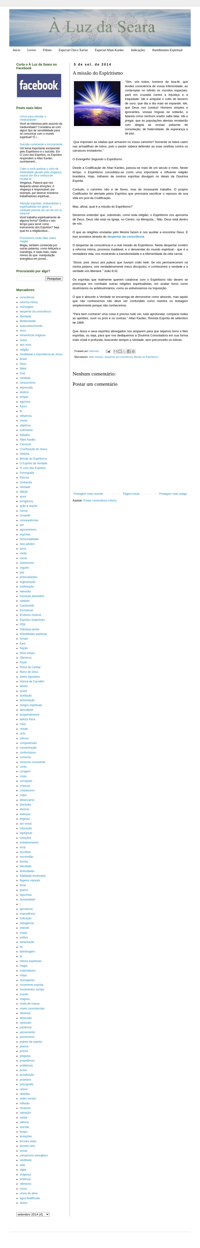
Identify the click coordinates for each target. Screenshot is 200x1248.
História (24, 453)
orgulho (24, 567)
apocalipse (26, 709)
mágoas (25, 999)
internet (24, 927)
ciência (24, 738)
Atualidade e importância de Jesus (41, 354)
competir (25, 515)
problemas (26, 1065)
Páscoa (24, 477)
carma (23, 510)
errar (23, 847)
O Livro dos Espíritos (33, 468)
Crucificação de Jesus (33, 449)
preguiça (25, 1056)
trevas (23, 1150)
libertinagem (27, 951)
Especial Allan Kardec (109, 50)
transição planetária (32, 596)
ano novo (25, 344)
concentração (28, 747)
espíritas (25, 534)
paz (22, 572)
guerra (24, 890)
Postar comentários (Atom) (100, 500)
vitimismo (25, 1183)
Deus (23, 363)
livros (23, 548)
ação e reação (28, 506)
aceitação (26, 695)
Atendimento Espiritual (167, 50)
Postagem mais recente (88, 493)
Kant (23, 643)
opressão (25, 1022)
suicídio (24, 1127)
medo (23, 553)
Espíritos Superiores (32, 619)
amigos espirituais (31, 705)
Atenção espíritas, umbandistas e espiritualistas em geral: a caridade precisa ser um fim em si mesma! (40, 208)
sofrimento (26, 430)
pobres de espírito (31, 1041)
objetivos (25, 425)
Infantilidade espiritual (33, 634)
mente (23, 420)
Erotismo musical (30, 615)
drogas (24, 396)
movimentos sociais (32, 989)
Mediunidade (28, 321)
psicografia (26, 1084)
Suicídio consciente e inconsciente (41, 144)
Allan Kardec (96, 356)
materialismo (28, 970)
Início (16, 50)
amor (23, 496)
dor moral (26, 823)
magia (23, 965)
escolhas (25, 852)
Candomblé (27, 605)
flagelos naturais (30, 880)
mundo (24, 994)
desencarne (27, 800)
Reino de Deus (29, 672)
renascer (25, 1108)
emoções (25, 838)
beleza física (27, 719)
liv (21, 956)
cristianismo (27, 790)
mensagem (26, 307)
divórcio (24, 809)
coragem (25, 771)
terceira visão (28, 1141)
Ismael (24, 638)
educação (26, 828)
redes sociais (28, 1098)
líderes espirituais (30, 961)
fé (21, 411)
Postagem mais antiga (173, 493)
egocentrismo (28, 529)
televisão (25, 591)
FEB (22, 624)
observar (25, 1013)
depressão (26, 387)
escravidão (26, 856)
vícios (23, 1188)
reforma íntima (29, 302)
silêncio (24, 1122)
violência (25, 1179)
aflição (24, 491)
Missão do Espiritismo (146, 356)
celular (24, 728)
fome (23, 885)
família (24, 861)
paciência (26, 1027)
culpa (23, 795)
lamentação (27, 942)
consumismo (27, 382)
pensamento (27, 1032)
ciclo (22, 733)
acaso (23, 691)
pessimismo (27, 1037)
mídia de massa (30, 1003)
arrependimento (29, 714)
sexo (23, 330)
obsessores (27, 562)
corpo (23, 776)
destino (24, 392)
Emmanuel (26, 610)
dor (22, 525)
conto (23, 766)
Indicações (138, 50)
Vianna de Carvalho (32, 681)
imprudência (27, 913)
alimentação (27, 700)
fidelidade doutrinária (33, 875)
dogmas (25, 818)
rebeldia (25, 1093)
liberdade (25, 316)
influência (26, 416)
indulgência (27, 923)
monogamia (27, 980)
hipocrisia (26, 894)
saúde (23, 1117)
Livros (31, 50)
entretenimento (29, 842)
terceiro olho (27, 1146)
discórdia (25, 804)
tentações (26, 1136)
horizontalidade (29, 539)
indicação (26, 918)
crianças (25, 785)
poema (24, 1046)
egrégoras (26, 833)
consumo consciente (32, 762)
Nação (24, 648)
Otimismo (26, 657)
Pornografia (27, 473)
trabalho (25, 435)
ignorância (26, 909)
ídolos (23, 1203)
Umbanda (26, 482)
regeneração (27, 582)
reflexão (25, 1103)
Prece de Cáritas (30, 667)
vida (22, 1165)
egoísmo (25, 401)
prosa (23, 1070)
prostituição (27, 1074)
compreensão (28, 743)
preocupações (28, 577)
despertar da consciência (119, 356)
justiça (24, 937)
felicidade (26, 866)
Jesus (23, 340)
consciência (27, 297)
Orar (22, 373)
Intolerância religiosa (32, 335)
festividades (27, 871)
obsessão (26, 1018)
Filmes (47, 50)
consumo (25, 757)
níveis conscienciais (32, 1008)
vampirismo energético (34, 1155)
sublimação (27, 586)
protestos (25, 1079)
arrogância (26, 501)
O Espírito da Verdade (33, 463)
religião (24, 349)
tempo (23, 1131)
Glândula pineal (29, 629)
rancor (24, 1089)
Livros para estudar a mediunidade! (33, 118)
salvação (25, 1112)
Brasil (23, 359)
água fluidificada (30, 1198)
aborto (24, 686)
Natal (23, 368)
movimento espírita (31, 984)
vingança (25, 1174)
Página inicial (131, 493)
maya (23, 975)
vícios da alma (29, 1193)
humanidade (27, 899)
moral (23, 558)
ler (21, 947)
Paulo (23, 662)
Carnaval (25, 444)
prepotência (27, 1060)
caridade (25, 378)
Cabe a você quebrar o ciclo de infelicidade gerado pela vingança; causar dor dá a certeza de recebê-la (41, 173)
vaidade (25, 600)
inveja (23, 932)
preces (24, 1051)
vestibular (26, 1160)
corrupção (26, 781)
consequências (29, 520)
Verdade (25, 487)
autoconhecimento (31, 326)
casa (23, 724)
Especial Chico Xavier (73, 50)
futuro (23, 406)
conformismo (28, 752)
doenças (25, 814)
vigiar (23, 1169)
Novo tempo (27, 653)
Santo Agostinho (30, 676)
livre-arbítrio (27, 544)
